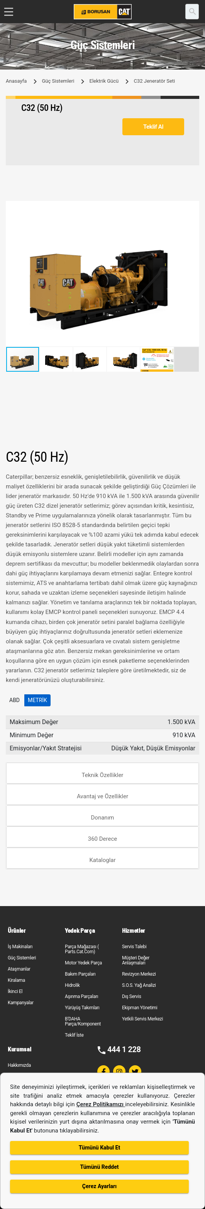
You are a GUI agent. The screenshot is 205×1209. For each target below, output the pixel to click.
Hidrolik (72, 985)
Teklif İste (74, 1035)
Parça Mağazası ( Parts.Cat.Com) (82, 949)
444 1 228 (124, 1049)
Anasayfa (16, 81)
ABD (14, 700)
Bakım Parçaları (80, 974)
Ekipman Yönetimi (139, 1007)
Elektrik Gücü (104, 81)
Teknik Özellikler (103, 775)
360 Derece (102, 838)
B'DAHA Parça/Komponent (83, 1021)
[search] (192, 11)
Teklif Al (153, 126)
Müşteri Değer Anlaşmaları (135, 960)
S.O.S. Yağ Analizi (139, 985)
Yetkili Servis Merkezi (142, 1019)
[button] (192, 208)
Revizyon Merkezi (139, 974)
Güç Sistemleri (58, 81)
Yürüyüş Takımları (82, 1007)
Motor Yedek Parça (83, 963)
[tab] (102, 773)
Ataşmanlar (19, 969)
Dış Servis (131, 996)
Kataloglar (102, 860)
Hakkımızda (19, 1065)
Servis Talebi (134, 946)
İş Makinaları (20, 946)
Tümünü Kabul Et (99, 1147)
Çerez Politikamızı (100, 1104)
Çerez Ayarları (99, 1186)
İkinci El (15, 991)
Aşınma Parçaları (81, 996)
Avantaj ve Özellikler (102, 796)
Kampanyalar (21, 1002)
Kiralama (16, 980)
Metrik (37, 700)
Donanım (102, 817)
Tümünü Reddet (99, 1167)
